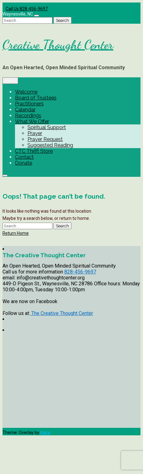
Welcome (26, 92)
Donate (23, 163)
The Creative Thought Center (61, 313)
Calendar (25, 110)
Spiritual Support (46, 127)
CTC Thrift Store (34, 151)
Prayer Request (45, 139)
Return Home (15, 233)
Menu (10, 80)
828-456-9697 (80, 272)
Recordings (28, 116)
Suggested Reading (50, 145)
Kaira (45, 432)
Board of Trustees (36, 98)
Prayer (34, 133)
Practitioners (29, 104)
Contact (24, 157)
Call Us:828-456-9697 (27, 8)
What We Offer (32, 121)
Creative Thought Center (57, 44)
